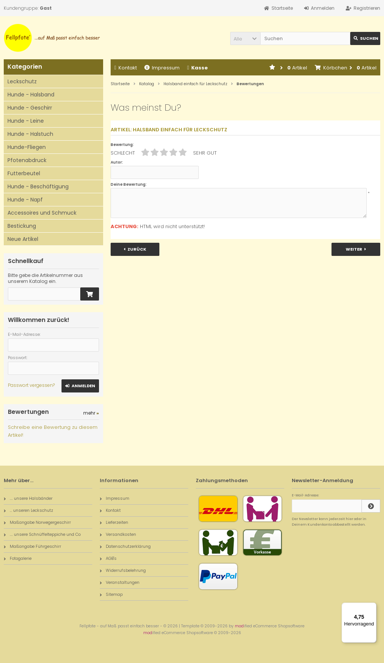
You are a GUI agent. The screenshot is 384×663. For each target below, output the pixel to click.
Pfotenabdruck (27, 160)
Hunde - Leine (26, 121)
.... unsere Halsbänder (28, 498)
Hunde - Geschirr (30, 107)
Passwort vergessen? (31, 385)
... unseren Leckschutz (28, 510)
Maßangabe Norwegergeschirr (37, 522)
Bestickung (22, 226)
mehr (91, 413)
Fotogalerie (18, 558)
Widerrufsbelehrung (123, 570)
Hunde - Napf (25, 199)
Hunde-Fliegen (27, 147)
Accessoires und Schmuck (42, 212)
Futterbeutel (24, 173)
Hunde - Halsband (31, 94)
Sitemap (111, 594)
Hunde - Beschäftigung (38, 186)
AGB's (108, 558)
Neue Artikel (23, 239)
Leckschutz (22, 81)
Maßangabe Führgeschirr (32, 546)
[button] (245, 38)
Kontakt (125, 67)
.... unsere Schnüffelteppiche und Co (42, 534)
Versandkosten (118, 534)
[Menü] (372, 607)
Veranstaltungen (120, 582)
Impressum (162, 67)
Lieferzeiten (114, 522)
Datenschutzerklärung (125, 546)
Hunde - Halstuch (30, 134)
